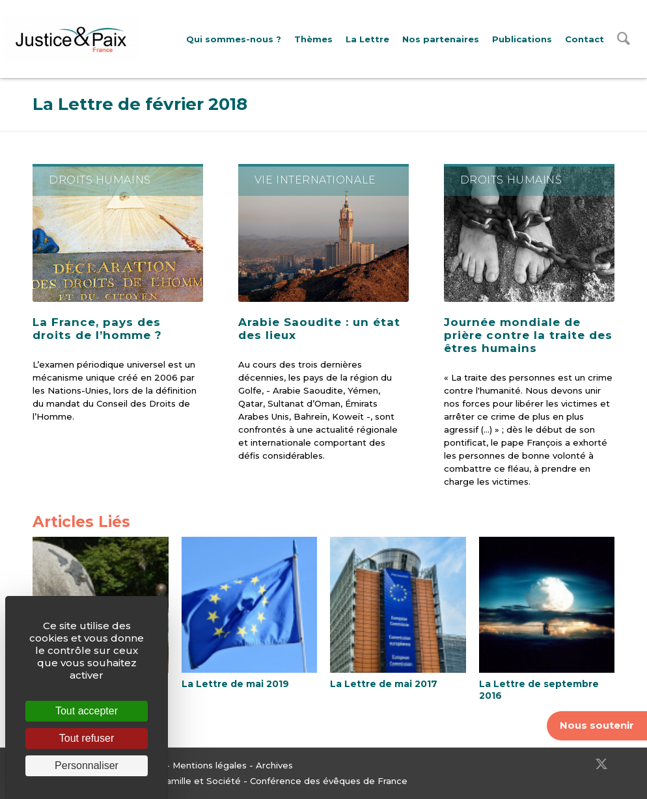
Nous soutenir (597, 725)
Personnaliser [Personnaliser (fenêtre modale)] (86, 765)
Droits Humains (100, 180)
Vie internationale (315, 180)
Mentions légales (209, 765)
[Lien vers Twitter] (601, 764)
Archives (274, 765)
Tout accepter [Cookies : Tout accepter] (86, 710)
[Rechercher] (624, 41)
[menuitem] (234, 39)
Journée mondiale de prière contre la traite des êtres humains (528, 335)
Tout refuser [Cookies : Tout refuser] (86, 738)
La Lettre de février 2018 (140, 104)
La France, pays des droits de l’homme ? (97, 329)
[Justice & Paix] (71, 39)
